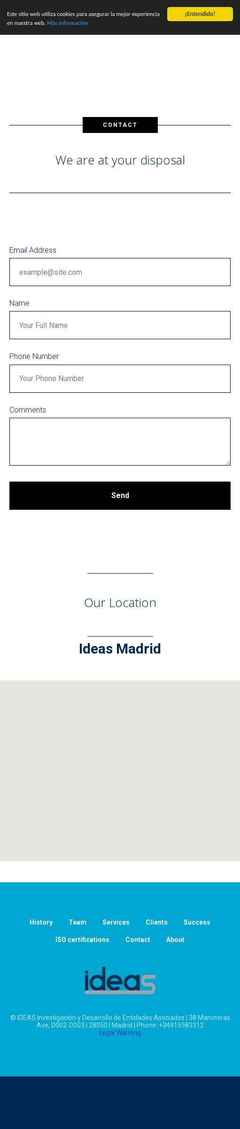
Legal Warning (120, 1032)
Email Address (32, 250)
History (41, 922)
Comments (27, 409)
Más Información (103, 24)
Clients (157, 922)
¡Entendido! (200, 14)
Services (116, 922)
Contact (137, 939)
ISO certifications (82, 939)
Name (19, 303)
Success (197, 922)
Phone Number (34, 356)
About (175, 939)
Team (77, 922)
